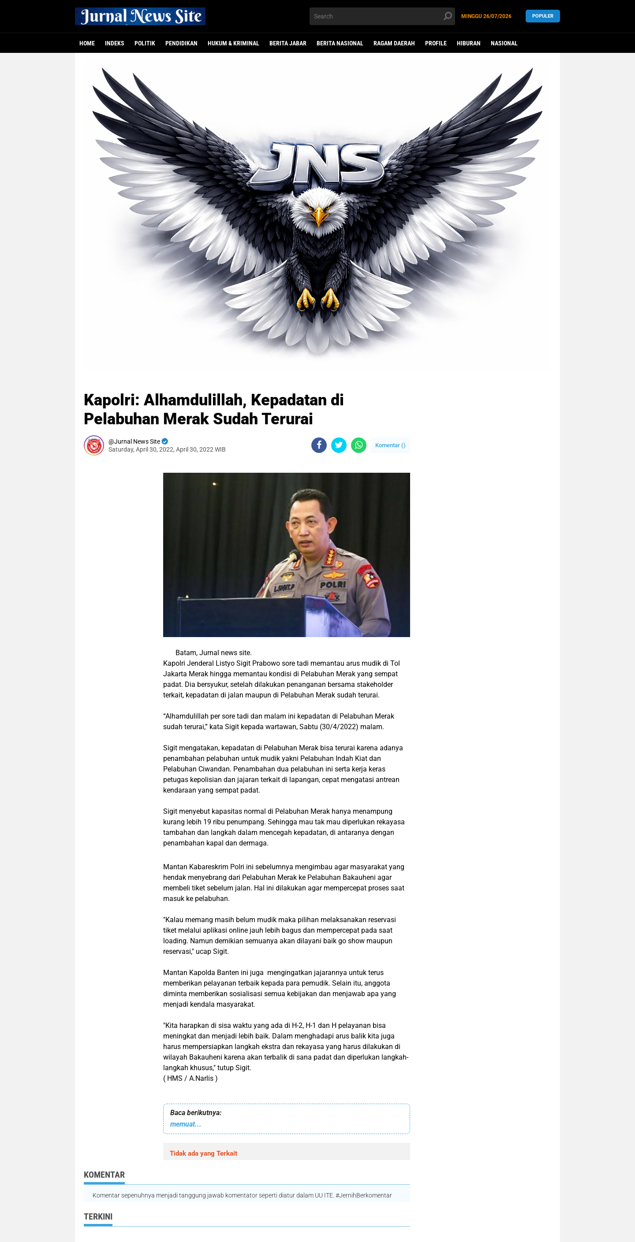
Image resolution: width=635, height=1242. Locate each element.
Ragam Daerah (394, 43)
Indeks (114, 43)
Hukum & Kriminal (233, 43)
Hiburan (469, 43)
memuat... (186, 1124)
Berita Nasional (340, 43)
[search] (382, 16)
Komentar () (390, 445)
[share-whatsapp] (358, 445)
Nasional (504, 43)
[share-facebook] (319, 445)
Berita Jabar (287, 43)
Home (87, 43)
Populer (542, 16)
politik (144, 43)
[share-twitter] (339, 445)
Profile (436, 43)
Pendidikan (181, 43)
